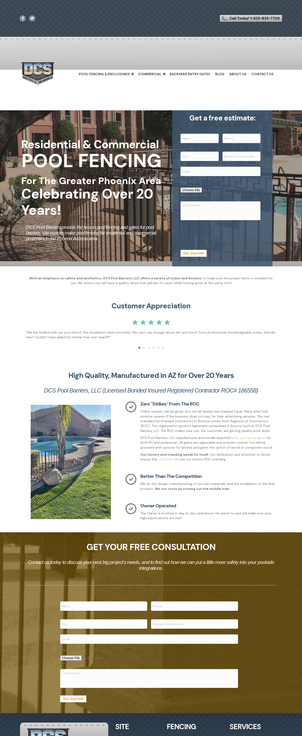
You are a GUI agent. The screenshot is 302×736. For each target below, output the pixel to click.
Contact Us (263, 74)
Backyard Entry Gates (190, 74)
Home (124, 727)
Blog (219, 74)
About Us (238, 74)
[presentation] (216, 228)
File (183, 177)
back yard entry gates (249, 432)
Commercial (149, 74)
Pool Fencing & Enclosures (104, 74)
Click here (166, 454)
